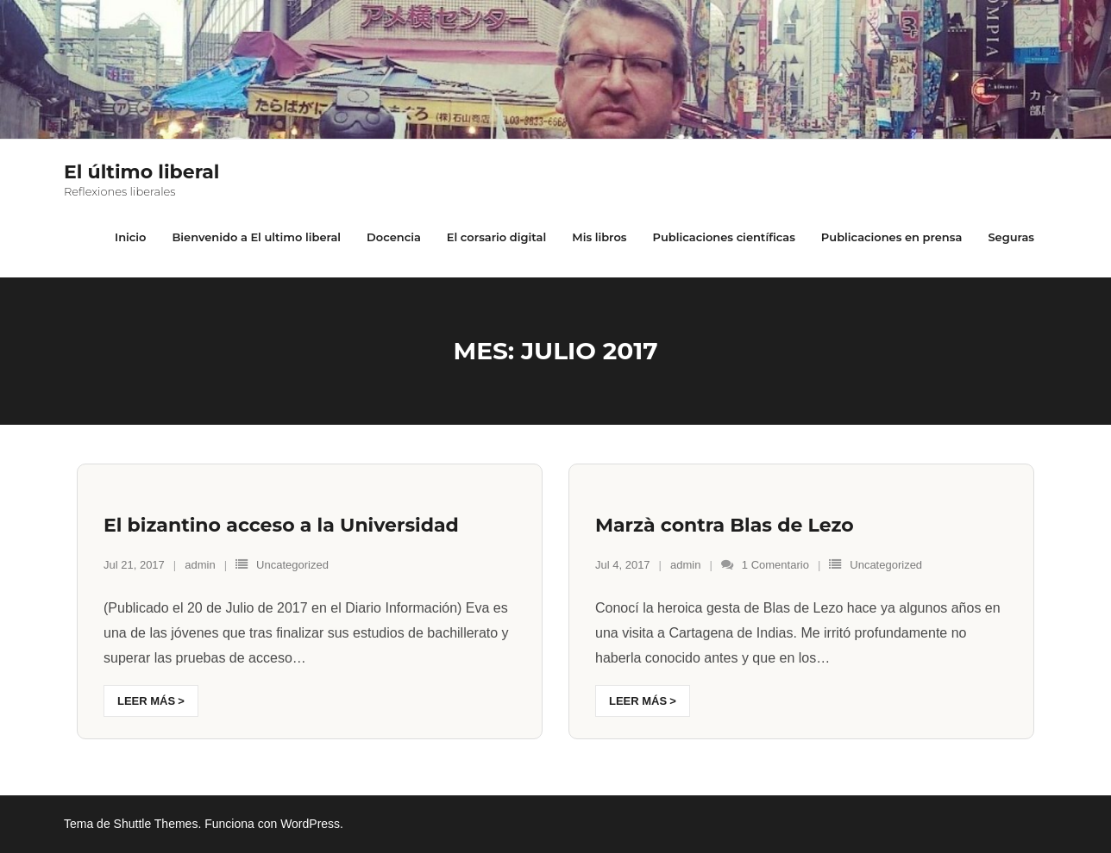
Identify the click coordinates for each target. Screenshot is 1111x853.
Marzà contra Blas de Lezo (724, 525)
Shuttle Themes (156, 824)
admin (200, 564)
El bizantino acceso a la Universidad (281, 525)
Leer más (146, 700)
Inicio (130, 237)
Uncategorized (292, 564)
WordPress (310, 824)
